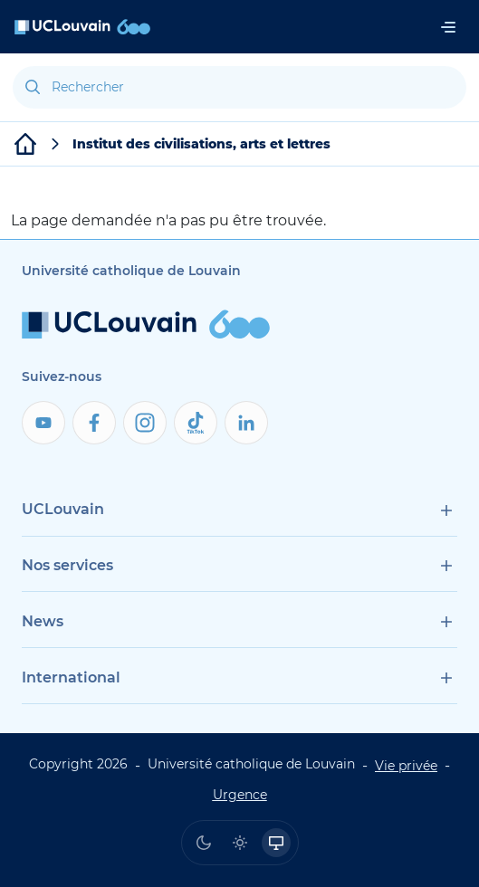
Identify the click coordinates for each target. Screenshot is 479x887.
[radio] (203, 842)
